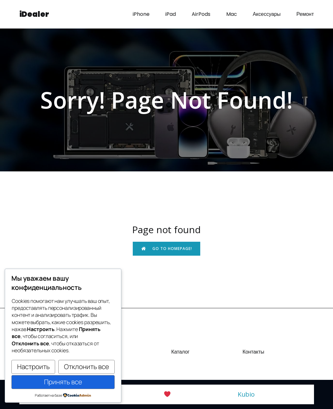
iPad (170, 14)
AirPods (201, 14)
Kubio (246, 394)
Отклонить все (86, 366)
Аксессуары (267, 14)
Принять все (63, 381)
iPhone (141, 14)
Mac (231, 14)
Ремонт (305, 14)
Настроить (33, 366)
